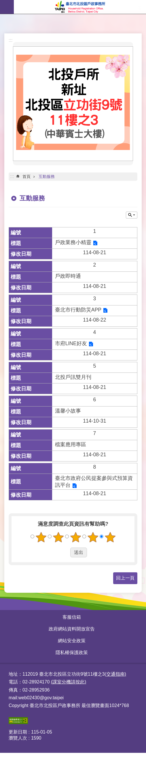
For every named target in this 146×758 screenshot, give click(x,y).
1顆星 (40, 537)
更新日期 (18, 731)
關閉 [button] (131, 215)
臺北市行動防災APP (78, 310)
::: (10, 40)
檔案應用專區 (70, 444)
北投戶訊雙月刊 (73, 377)
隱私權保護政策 (72, 652)
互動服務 (47, 176)
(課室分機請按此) (68, 681)
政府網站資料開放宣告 (72, 628)
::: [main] (12, 176)
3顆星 (75, 537)
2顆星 (58, 537)
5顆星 (110, 537)
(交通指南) (115, 674)
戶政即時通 (68, 276)
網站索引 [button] (7, 7)
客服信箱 (71, 617)
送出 (64, 552)
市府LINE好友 (71, 343)
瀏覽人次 (18, 738)
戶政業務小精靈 (73, 242)
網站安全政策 (72, 640)
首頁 (26, 176)
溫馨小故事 (68, 411)
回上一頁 (125, 577)
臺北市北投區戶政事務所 (80, 7)
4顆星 (92, 537)
